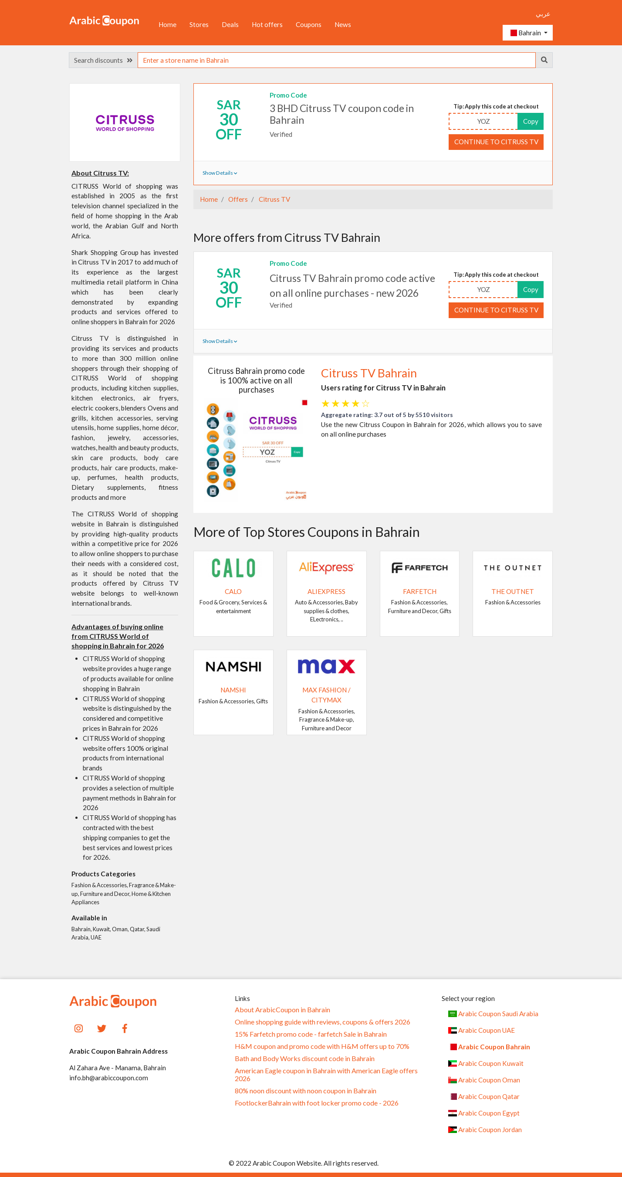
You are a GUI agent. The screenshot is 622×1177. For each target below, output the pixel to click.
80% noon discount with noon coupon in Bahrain (305, 1091)
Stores (199, 24)
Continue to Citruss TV (496, 142)
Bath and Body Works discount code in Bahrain (305, 1058)
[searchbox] (337, 60)
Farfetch (419, 591)
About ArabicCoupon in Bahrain (282, 1010)
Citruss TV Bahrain (369, 373)
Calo (233, 591)
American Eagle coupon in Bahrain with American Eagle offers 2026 (326, 1074)
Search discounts (103, 60)
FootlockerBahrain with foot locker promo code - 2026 (317, 1103)
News (343, 24)
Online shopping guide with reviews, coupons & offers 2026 (322, 1022)
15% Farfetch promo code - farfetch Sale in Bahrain (311, 1034)
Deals (230, 24)
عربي (543, 13)
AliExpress (326, 591)
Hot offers (267, 24)
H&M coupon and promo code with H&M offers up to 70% (322, 1046)
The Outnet (512, 591)
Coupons (308, 24)
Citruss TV (273, 199)
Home (167, 24)
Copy (530, 121)
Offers (237, 199)
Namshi (233, 690)
